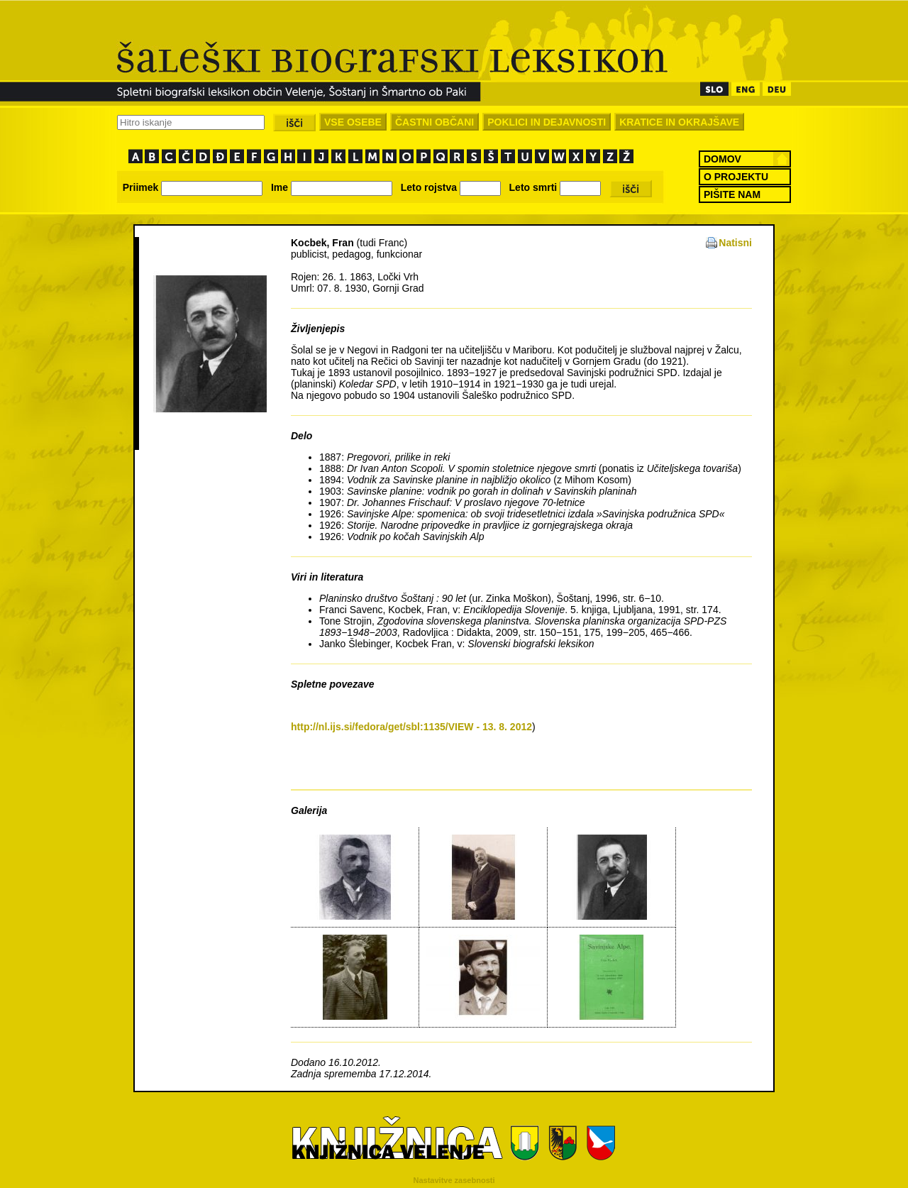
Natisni (735, 242)
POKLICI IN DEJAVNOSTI (546, 122)
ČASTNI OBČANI (434, 122)
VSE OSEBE (353, 122)
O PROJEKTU (736, 176)
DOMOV (722, 159)
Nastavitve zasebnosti (454, 1180)
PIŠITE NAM (732, 194)
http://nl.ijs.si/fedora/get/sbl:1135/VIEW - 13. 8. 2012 (411, 726)
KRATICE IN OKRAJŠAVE (679, 122)
